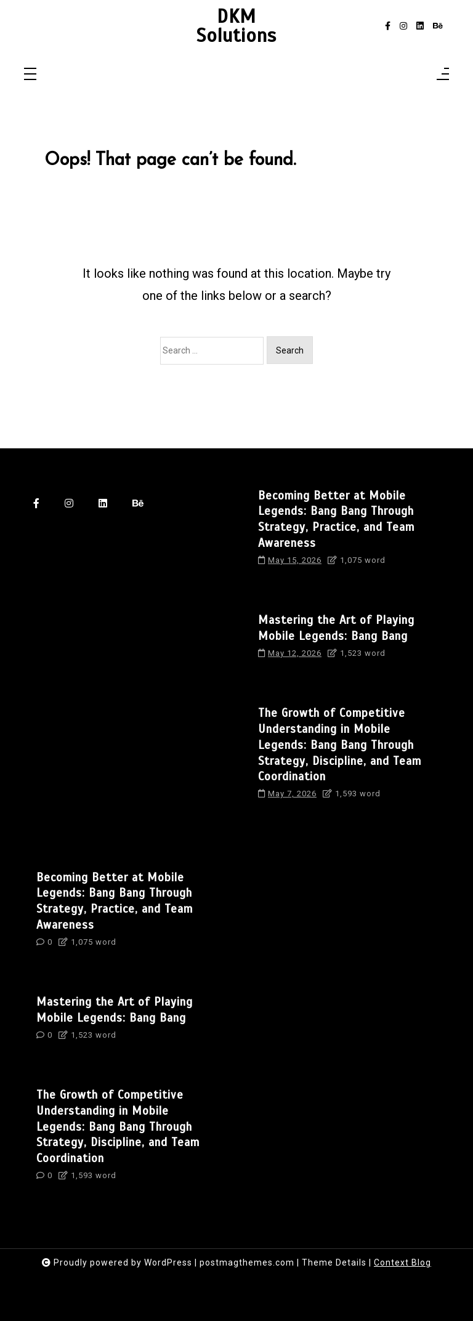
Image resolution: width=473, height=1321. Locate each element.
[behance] (438, 26)
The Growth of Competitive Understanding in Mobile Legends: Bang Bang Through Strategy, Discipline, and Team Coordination (339, 744)
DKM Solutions (236, 26)
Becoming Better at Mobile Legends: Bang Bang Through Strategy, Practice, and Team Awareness (336, 519)
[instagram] (403, 26)
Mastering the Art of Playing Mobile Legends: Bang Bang (336, 628)
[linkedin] (420, 26)
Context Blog (402, 1262)
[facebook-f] (387, 26)
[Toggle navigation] (30, 75)
